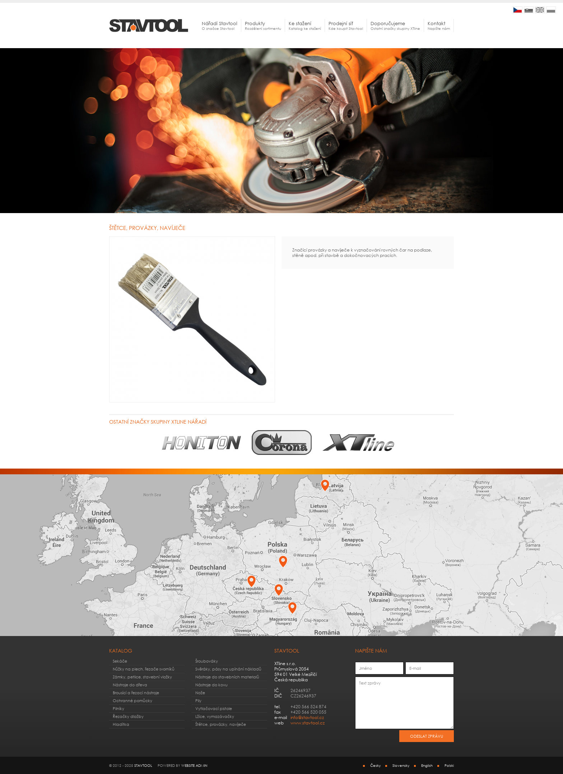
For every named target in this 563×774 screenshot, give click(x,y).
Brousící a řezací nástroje (136, 692)
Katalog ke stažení (305, 25)
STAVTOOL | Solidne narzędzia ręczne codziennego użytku (550, 10)
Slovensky (400, 765)
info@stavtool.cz (307, 717)
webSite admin (194, 765)
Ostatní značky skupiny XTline (395, 25)
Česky (375, 765)
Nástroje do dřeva (130, 684)
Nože (200, 692)
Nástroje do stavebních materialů (227, 676)
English (427, 765)
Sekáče (120, 661)
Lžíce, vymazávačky (214, 716)
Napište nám (439, 25)
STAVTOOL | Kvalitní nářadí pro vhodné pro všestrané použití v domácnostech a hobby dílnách (517, 10)
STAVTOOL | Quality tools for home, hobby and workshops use (539, 10)
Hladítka (121, 724)
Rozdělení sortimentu (263, 25)
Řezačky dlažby (128, 716)
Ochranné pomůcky (132, 700)
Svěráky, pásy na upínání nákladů (228, 669)
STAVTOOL (143, 765)
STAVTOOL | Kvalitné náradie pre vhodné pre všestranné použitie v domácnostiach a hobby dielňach (528, 10)
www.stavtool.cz (307, 722)
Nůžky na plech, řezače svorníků (144, 669)
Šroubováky (206, 661)
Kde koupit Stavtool (346, 25)
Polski (449, 765)
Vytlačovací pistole (213, 708)
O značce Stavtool (219, 25)
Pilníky (118, 708)
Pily (198, 700)
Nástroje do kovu (211, 684)
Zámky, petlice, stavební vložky (142, 676)
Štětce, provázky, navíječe (220, 724)
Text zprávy (404, 703)
